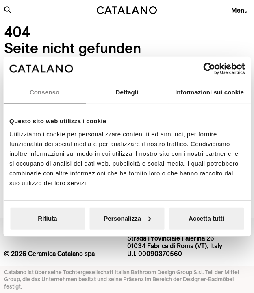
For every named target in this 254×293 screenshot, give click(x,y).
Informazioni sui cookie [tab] (209, 92)
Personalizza (127, 217)
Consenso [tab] (44, 92)
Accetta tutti (206, 217)
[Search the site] (7, 9)
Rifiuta (47, 217)
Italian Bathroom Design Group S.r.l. (159, 272)
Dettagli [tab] (127, 92)
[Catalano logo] (127, 10)
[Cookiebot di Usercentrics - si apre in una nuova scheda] (209, 69)
